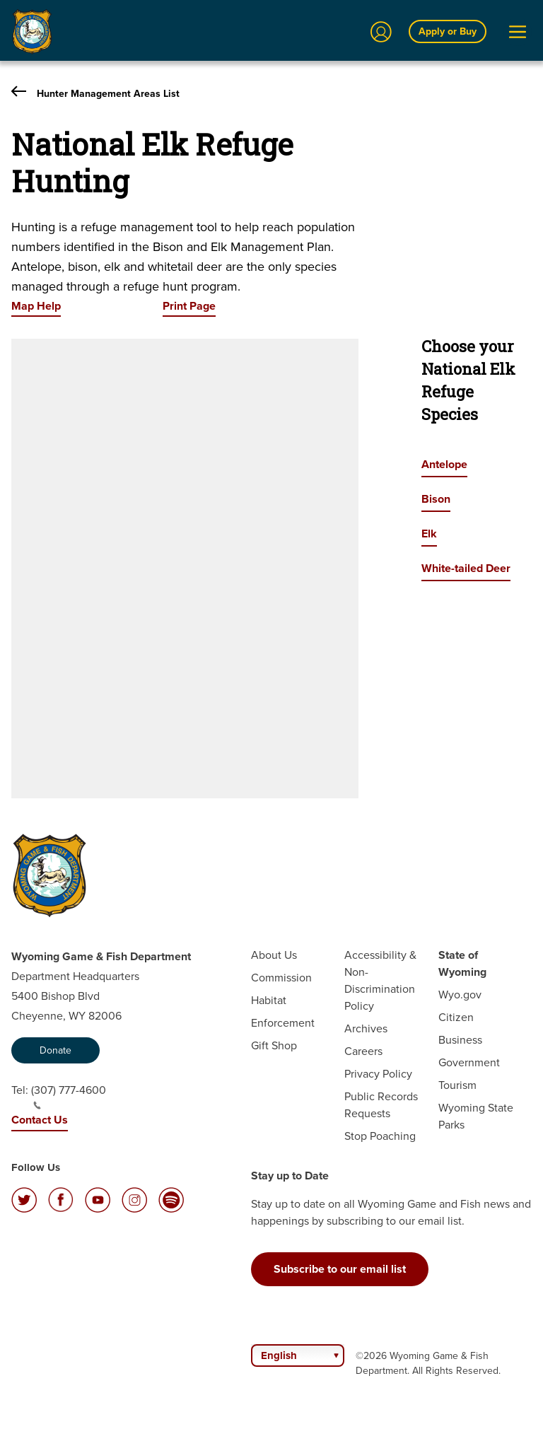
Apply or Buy (448, 31)
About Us (274, 955)
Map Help (36, 306)
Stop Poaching (380, 1136)
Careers (363, 1051)
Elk (429, 533)
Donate (55, 1050)
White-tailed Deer (465, 568)
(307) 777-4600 (68, 1096)
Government (469, 1062)
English (279, 1355)
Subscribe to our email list (340, 1269)
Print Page (189, 306)
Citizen (456, 1017)
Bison (435, 499)
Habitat (268, 1000)
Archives (365, 1028)
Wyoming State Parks (475, 1116)
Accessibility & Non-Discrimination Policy (380, 980)
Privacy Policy (378, 1074)
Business (460, 1040)
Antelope (444, 464)
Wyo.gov (459, 994)
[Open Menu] (517, 32)
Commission (281, 977)
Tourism (457, 1085)
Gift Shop (274, 1045)
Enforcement (283, 1023)
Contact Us (39, 1120)
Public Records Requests (381, 1104)
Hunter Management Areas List (95, 93)
